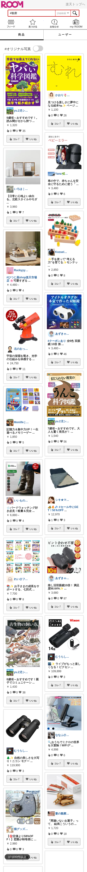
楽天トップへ (75, 4)
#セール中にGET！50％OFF (63, 508)
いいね (32, 139)
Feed (11, 23)
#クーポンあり (57, 341)
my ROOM (76, 23)
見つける (33, 23)
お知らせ (54, 23)
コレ (16, 139)
